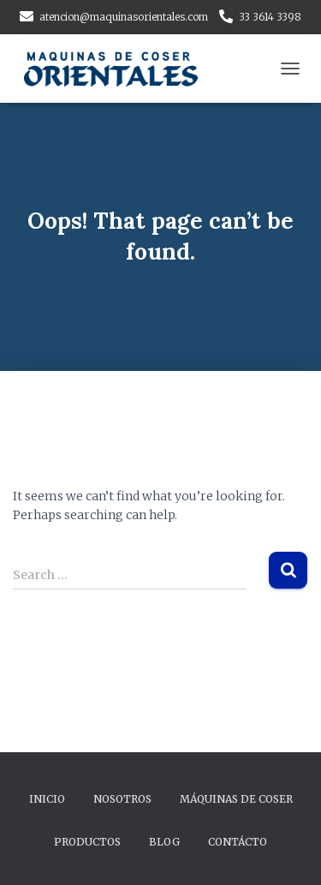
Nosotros (122, 798)
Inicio (47, 798)
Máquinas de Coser (236, 798)
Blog (164, 841)
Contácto (237, 841)
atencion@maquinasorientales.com (123, 16)
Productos (87, 841)
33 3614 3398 (270, 16)
